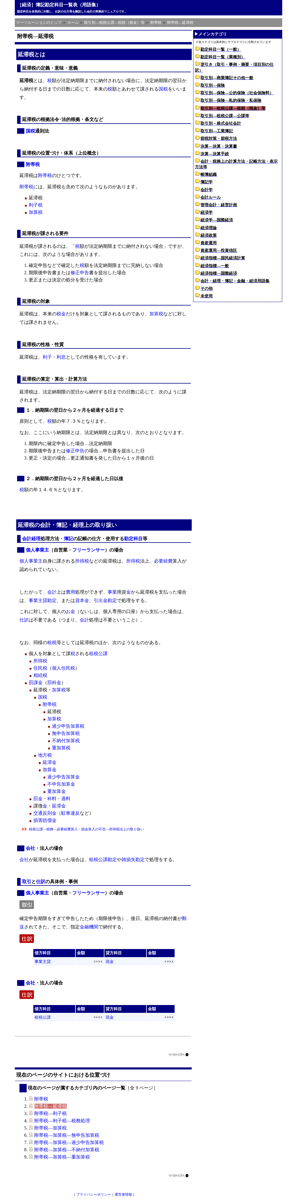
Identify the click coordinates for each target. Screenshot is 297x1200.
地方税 (45, 755)
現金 (110, 961)
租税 (52, 642)
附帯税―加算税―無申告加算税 (66, 1135)
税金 (61, 313)
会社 (30, 848)
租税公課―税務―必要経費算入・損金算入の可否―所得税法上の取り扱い (86, 829)
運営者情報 (123, 1194)
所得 (79, 561)
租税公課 (98, 653)
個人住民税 (63, 668)
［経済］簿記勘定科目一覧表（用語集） (59, 4)
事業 (112, 592)
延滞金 (50, 762)
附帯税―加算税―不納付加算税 (66, 1149)
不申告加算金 (61, 784)
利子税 (36, 205)
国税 (163, 88)
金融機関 (89, 926)
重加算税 (61, 747)
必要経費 (163, 561)
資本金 (82, 600)
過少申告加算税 (68, 726)
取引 (26, 881)
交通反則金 (45, 813)
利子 (47, 357)
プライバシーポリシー (93, 1194)
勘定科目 (133, 538)
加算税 (36, 212)
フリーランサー (88, 549)
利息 (61, 357)
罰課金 (36, 682)
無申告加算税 (66, 733)
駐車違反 (70, 813)
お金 (70, 611)
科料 (52, 798)
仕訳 (24, 619)
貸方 (110, 953)
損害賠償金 (45, 820)
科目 (47, 953)
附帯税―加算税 (50, 1127)
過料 (65, 798)
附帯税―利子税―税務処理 (62, 1120)
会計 (45, 525)
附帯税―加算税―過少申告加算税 (69, 1142)
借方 (39, 953)
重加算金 (56, 791)
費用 (70, 592)
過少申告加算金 (63, 776)
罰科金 (54, 682)
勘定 (52, 600)
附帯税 (33, 164)
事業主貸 (38, 600)
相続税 (40, 675)
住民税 (40, 668)
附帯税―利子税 (50, 1113)
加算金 (50, 769)
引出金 (101, 600)
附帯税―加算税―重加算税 (62, 1156)
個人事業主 (37, 549)
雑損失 (128, 859)
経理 (78, 525)
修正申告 (79, 272)
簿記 (61, 525)
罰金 (38, 798)
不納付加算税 (66, 740)
